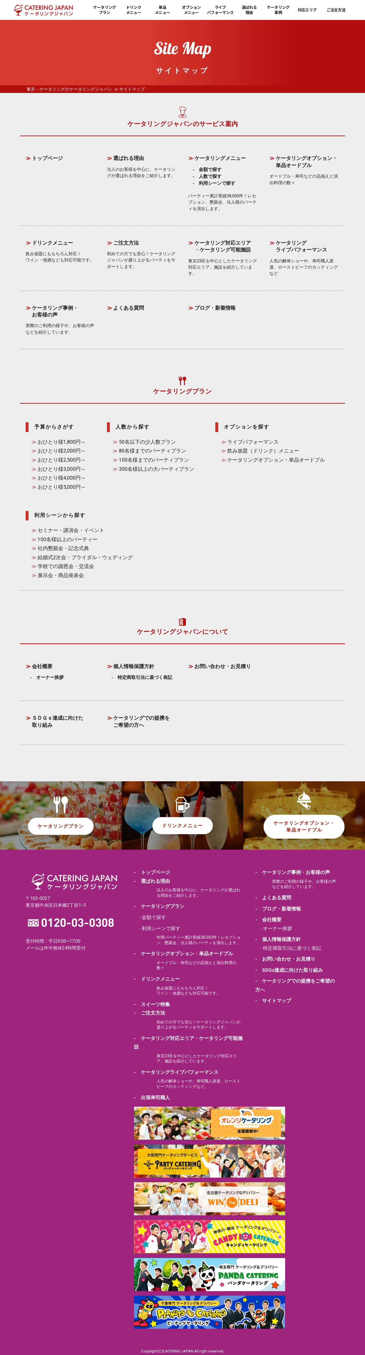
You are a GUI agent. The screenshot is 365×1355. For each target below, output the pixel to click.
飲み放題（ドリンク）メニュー (263, 451)
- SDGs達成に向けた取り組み (289, 970)
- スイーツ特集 (152, 1004)
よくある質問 (128, 308)
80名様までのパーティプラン (152, 451)
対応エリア (307, 10)
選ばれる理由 (249, 10)
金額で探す (210, 169)
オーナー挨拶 (50, 677)
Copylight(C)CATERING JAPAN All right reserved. (182, 1351)
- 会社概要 (268, 919)
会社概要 (42, 666)
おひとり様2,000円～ (62, 451)
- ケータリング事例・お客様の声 (292, 872)
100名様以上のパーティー (68, 539)
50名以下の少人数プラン (147, 442)
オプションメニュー (191, 10)
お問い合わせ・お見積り (222, 666)
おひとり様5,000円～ (62, 487)
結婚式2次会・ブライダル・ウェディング (85, 557)
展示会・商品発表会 (61, 575)
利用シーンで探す (217, 183)
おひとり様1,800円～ (62, 442)
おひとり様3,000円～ (62, 469)
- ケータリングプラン (159, 906)
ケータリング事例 (278, 10)
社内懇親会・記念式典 (63, 548)
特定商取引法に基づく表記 (144, 677)
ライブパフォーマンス (220, 10)
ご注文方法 (336, 10)
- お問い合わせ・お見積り (285, 959)
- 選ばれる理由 (152, 881)
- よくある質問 (273, 897)
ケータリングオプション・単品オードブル (276, 460)
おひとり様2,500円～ (62, 460)
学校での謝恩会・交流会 (66, 566)
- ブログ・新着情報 (278, 909)
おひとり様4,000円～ (62, 478)
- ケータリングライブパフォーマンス (176, 1072)
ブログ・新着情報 (215, 308)
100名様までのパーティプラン (154, 460)
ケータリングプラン (104, 10)
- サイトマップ (273, 1000)
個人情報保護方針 (133, 666)
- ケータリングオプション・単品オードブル (183, 953)
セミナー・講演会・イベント (71, 530)
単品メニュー (162, 10)
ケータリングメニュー (220, 158)
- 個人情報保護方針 (278, 939)
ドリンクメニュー (133, 10)
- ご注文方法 (149, 1013)
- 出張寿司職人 (152, 1097)
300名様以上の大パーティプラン (156, 469)
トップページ (47, 158)
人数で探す (210, 176)
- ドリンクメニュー (157, 979)
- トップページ (152, 872)
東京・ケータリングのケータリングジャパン (69, 89)
